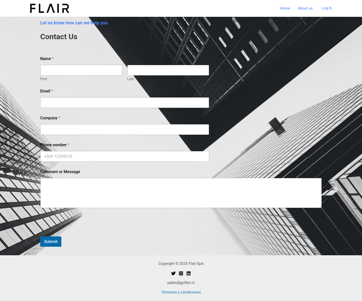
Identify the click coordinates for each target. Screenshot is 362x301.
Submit (51, 241)
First (43, 79)
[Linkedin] (188, 273)
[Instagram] (181, 273)
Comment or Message (60, 171)
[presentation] (78, 233)
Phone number (54, 144)
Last (130, 79)
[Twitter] (173, 273)
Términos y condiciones (181, 292)
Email (46, 91)
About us (305, 8)
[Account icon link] (327, 8)
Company (50, 118)
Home (285, 8)
